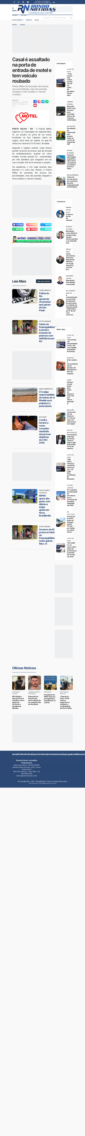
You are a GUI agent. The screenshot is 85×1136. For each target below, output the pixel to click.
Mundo (79, 754)
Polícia (28, 754)
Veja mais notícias (43, 281)
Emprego (29, 20)
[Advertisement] (49, 9)
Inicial (15, 754)
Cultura (23, 15)
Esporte (15, 15)
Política (21, 754)
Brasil (37, 20)
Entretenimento (17, 20)
